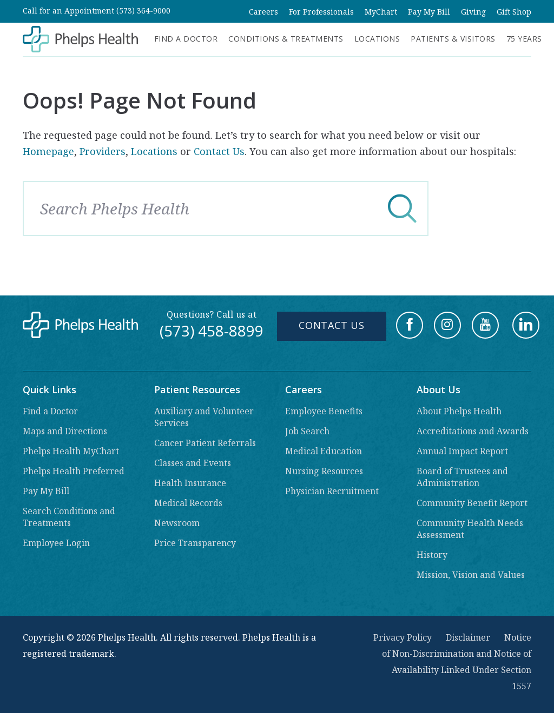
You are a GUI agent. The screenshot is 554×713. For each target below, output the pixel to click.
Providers (103, 151)
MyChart (381, 11)
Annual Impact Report (462, 451)
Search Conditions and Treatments (69, 517)
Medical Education (323, 451)
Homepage (48, 151)
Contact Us (219, 151)
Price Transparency (195, 543)
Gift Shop (514, 11)
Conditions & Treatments (286, 38)
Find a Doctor (186, 38)
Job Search (307, 431)
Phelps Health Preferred (73, 471)
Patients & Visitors (453, 38)
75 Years (524, 38)
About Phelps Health (459, 411)
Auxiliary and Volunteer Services (204, 417)
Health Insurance (190, 483)
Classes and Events (192, 463)
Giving (473, 11)
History (432, 555)
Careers (263, 11)
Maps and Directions (65, 431)
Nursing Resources (324, 471)
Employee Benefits (323, 411)
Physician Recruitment (332, 491)
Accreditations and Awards (473, 431)
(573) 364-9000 (143, 10)
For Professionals (321, 11)
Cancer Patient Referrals (205, 443)
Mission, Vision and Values (471, 575)
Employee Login (56, 543)
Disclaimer (468, 637)
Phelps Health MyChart (71, 451)
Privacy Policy (402, 637)
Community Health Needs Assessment (470, 529)
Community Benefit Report (472, 503)
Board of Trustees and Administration (462, 477)
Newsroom (177, 523)
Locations (377, 38)
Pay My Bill (429, 11)
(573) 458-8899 (211, 330)
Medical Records (188, 503)
